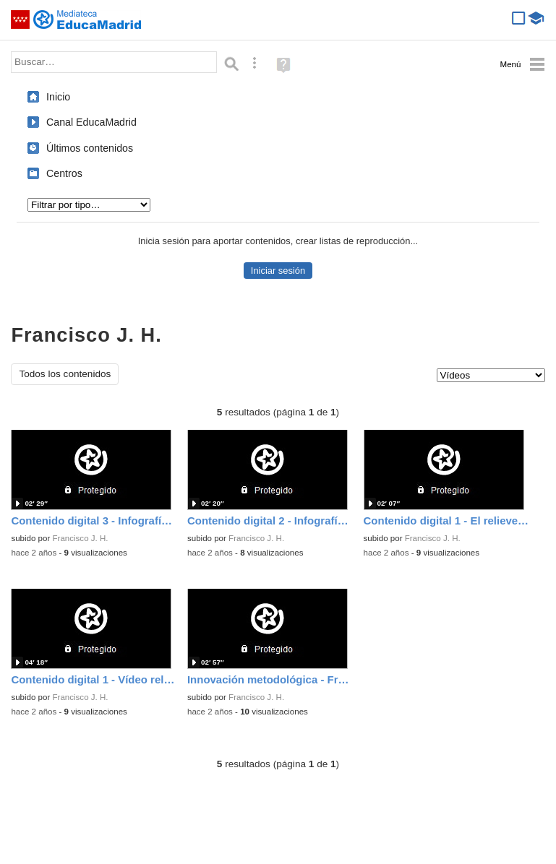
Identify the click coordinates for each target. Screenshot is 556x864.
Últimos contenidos (89, 148)
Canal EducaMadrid (91, 122)
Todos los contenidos (65, 373)
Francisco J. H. (80, 538)
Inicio (58, 97)
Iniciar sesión (278, 270)
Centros (64, 173)
